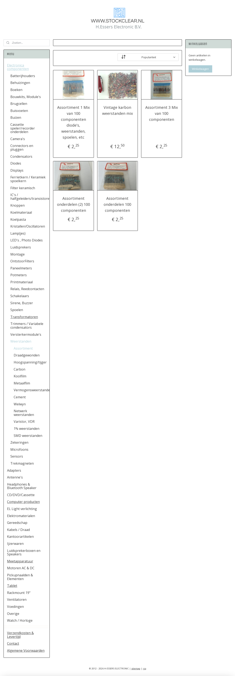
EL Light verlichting (22, 508)
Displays (16, 170)
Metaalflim (22, 383)
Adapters (14, 470)
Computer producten (23, 501)
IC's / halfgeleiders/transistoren (30, 197)
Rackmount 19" (18, 592)
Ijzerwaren (15, 543)
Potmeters (18, 275)
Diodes (15, 163)
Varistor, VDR (24, 421)
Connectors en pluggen (21, 147)
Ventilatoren (17, 599)
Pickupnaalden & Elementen (20, 577)
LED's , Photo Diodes (26, 240)
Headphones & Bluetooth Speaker (21, 486)
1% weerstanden (26, 428)
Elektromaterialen (21, 516)
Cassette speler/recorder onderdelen (22, 128)
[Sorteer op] (148, 57)
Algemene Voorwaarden (26, 650)
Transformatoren (24, 317)
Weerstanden (20, 341)
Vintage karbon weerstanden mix (117, 110)
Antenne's (15, 477)
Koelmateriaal (21, 212)
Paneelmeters (21, 268)
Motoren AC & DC (20, 568)
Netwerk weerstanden (24, 413)
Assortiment (23, 348)
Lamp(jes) (17, 233)
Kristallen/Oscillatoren (27, 226)
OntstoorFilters (22, 261)
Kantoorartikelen (20, 536)
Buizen (15, 117)
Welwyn (20, 404)
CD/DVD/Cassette (21, 495)
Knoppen (17, 205)
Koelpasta (18, 219)
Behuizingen (20, 82)
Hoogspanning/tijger (30, 362)
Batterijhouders (22, 76)
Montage (17, 254)
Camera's (17, 139)
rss (144, 668)
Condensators (21, 156)
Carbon (19, 369)
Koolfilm (20, 376)
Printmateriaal (21, 282)
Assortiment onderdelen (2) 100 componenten (73, 204)
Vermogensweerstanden (32, 390)
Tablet (12, 585)
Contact (13, 643)
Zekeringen (19, 442)
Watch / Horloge (20, 620)
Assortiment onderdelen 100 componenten (117, 204)
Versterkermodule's (25, 334)
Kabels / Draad (18, 529)
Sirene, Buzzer (21, 303)
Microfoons (19, 449)
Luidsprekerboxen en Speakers (23, 552)
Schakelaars (19, 296)
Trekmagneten (22, 463)
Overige (13, 613)
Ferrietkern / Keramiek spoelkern (28, 179)
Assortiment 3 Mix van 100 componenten (161, 113)
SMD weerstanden (28, 435)
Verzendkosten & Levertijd (20, 635)
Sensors (16, 456)
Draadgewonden (27, 355)
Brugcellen (18, 103)
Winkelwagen (200, 69)
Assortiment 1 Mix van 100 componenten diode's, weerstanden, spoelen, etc (73, 122)
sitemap (135, 668)
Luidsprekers (20, 247)
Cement (20, 397)
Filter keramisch (22, 188)
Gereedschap (17, 522)
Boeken (16, 89)
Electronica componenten (18, 67)
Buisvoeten (19, 110)
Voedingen (15, 606)
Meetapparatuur (20, 561)
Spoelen (16, 310)
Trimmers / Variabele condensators (26, 325)
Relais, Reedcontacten (27, 289)
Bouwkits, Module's (25, 96)
